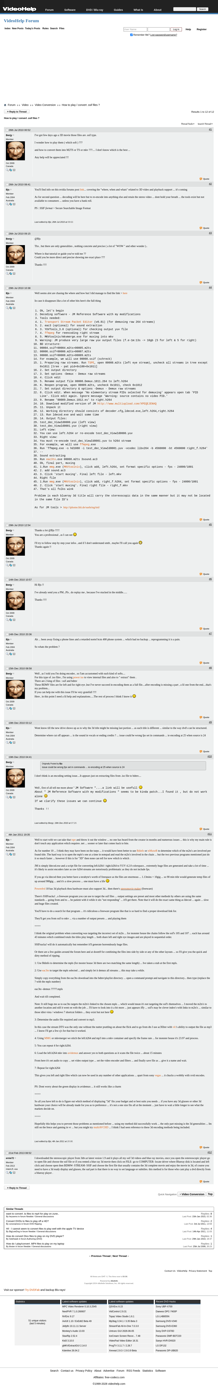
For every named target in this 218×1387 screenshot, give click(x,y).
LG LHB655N (162, 1316)
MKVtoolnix (72, 467)
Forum (49, 10)
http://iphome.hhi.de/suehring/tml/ (81, 507)
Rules (45, 28)
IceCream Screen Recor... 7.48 (124, 1335)
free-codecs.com (114, 1376)
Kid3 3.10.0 (68, 1340)
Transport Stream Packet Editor (69, 322)
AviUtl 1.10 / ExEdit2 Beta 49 (77, 1320)
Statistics (147, 1370)
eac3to (51, 459)
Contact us (67, 1370)
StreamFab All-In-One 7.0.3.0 (124, 1325)
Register (202, 29)
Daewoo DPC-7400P (166, 1311)
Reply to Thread (17, 111)
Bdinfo (140, 850)
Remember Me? (140, 35)
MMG (47, 1037)
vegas (158, 1074)
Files (61, 28)
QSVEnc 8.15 (116, 1306)
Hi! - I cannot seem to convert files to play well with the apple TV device (45, 1228)
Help (188, 29)
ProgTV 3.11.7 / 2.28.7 (120, 1345)
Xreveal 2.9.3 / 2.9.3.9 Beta (123, 1350)
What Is (138, 10)
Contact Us (170, 1270)
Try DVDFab (32, 1289)
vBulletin (114, 1280)
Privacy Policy (84, 1370)
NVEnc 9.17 (68, 1316)
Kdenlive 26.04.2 (70, 1350)
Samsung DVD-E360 (166, 1325)
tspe (73, 839)
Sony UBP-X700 (164, 1306)
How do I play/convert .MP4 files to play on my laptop (35, 1243)
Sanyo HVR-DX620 (165, 1340)
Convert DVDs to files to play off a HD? (27, 1220)
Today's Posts (32, 28)
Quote (204, 179)
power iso (78, 677)
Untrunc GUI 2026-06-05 (121, 1330)
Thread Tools (187, 124)
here (125, 293)
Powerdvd (40, 888)
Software (69, 10)
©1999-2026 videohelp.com (109, 1383)
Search (54, 28)
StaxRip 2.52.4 (69, 1335)
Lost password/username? (163, 35)
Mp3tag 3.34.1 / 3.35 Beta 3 (123, 1320)
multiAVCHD (101, 1126)
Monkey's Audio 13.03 (73, 1330)
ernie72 (10, 1157)
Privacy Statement (198, 1270)
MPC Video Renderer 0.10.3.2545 (79, 1306)
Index (7, 28)
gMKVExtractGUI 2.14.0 (74, 1345)
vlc (174, 1026)
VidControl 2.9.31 (118, 1311)
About (157, 10)
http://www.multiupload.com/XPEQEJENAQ (126, 404)
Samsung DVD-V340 (166, 1320)
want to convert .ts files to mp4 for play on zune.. (32, 1213)
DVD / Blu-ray (94, 10)
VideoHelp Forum (21, 20)
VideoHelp (182, 1270)
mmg (51, 467)
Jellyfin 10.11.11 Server (74, 1325)
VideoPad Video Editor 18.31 (123, 1340)
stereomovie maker (131, 888)
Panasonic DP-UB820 (167, 1350)
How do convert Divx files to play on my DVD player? (35, 1235)
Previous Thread (101, 1255)
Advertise (108, 1370)
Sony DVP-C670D (165, 1330)
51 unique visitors (37, 1320)
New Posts (18, 28)
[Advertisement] (111, 70)
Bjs (8, 189)
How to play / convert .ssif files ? (81, 104)
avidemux (73, 1052)
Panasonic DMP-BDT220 (168, 1335)
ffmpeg (49, 333)
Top (210, 1193)
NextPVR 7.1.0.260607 (74, 1311)
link (82, 189)
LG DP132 (161, 1345)
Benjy (9, 135)
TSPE (91, 363)
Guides (118, 10)
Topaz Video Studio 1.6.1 (121, 1316)
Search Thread (204, 124)
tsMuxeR (152, 850)
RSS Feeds (133, 1370)
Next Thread (120, 1255)
